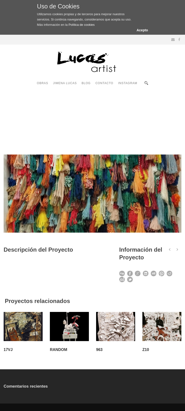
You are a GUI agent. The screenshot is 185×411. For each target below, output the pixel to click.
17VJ (8, 350)
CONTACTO (104, 83)
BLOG (86, 83)
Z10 (145, 350)
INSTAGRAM (127, 83)
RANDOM (58, 350)
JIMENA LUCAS (65, 83)
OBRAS (42, 83)
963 (99, 350)
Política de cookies (81, 25)
